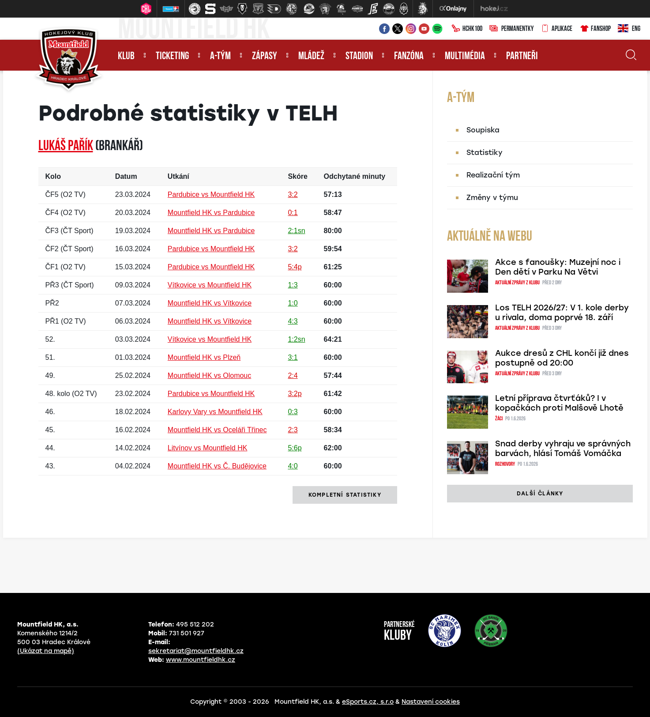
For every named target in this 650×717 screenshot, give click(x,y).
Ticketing (172, 56)
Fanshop (595, 29)
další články (540, 494)
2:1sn (296, 230)
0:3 (292, 411)
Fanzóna (409, 56)
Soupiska (483, 130)
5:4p (294, 267)
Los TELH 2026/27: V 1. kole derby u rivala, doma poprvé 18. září (562, 312)
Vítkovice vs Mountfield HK (210, 285)
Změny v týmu (492, 197)
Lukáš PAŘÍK (65, 147)
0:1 (292, 212)
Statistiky (484, 152)
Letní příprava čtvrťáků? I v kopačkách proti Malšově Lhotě (559, 403)
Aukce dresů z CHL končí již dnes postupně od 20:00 (562, 358)
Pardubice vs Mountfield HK (211, 194)
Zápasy (264, 56)
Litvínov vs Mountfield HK (208, 448)
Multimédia (465, 56)
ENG (629, 29)
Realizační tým (493, 175)
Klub (126, 56)
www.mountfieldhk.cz (200, 660)
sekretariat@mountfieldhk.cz (196, 651)
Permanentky (511, 29)
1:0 (292, 303)
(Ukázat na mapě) (45, 651)
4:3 (292, 321)
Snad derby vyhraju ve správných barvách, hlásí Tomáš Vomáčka (563, 448)
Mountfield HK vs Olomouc (209, 375)
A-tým (220, 56)
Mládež (311, 56)
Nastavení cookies (431, 702)
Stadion (359, 56)
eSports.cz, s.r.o (368, 702)
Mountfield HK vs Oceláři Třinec (217, 430)
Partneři (522, 56)
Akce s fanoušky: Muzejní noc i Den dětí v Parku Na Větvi (557, 267)
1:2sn (296, 339)
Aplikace (556, 29)
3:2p (294, 393)
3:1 (292, 357)
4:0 (292, 466)
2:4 (292, 375)
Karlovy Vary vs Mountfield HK (215, 411)
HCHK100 (466, 29)
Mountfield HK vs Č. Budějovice (217, 466)
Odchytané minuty (355, 176)
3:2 (292, 194)
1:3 (292, 285)
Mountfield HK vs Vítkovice (210, 303)
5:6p (294, 448)
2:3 (292, 430)
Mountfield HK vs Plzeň (204, 357)
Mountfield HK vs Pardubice (211, 212)
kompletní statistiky (344, 495)
